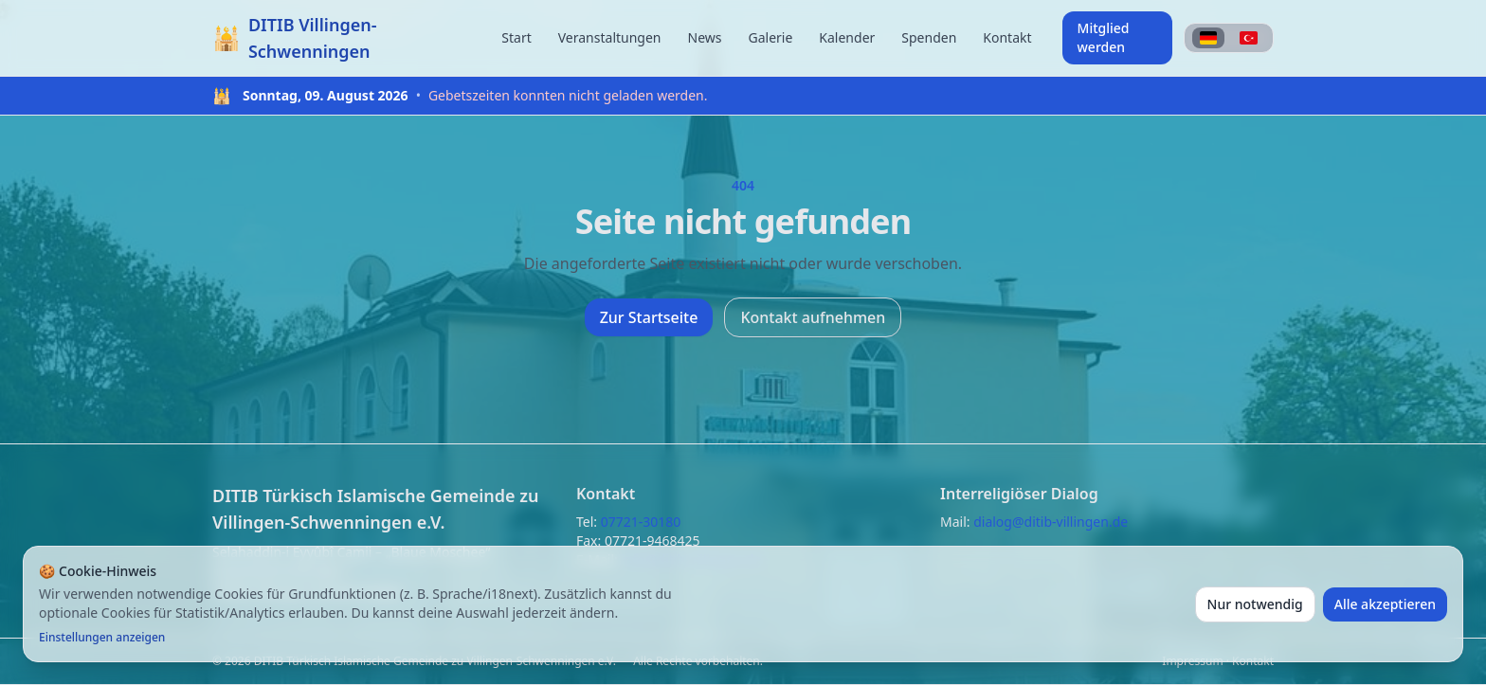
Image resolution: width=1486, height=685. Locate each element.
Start (516, 37)
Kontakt (1007, 37)
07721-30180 (641, 522)
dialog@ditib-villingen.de (1050, 522)
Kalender (847, 37)
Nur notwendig (1255, 604)
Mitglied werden (1104, 37)
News (705, 37)
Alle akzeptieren (1385, 604)
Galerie (770, 37)
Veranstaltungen (609, 37)
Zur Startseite (649, 317)
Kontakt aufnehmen (812, 317)
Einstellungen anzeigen (102, 637)
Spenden (928, 37)
